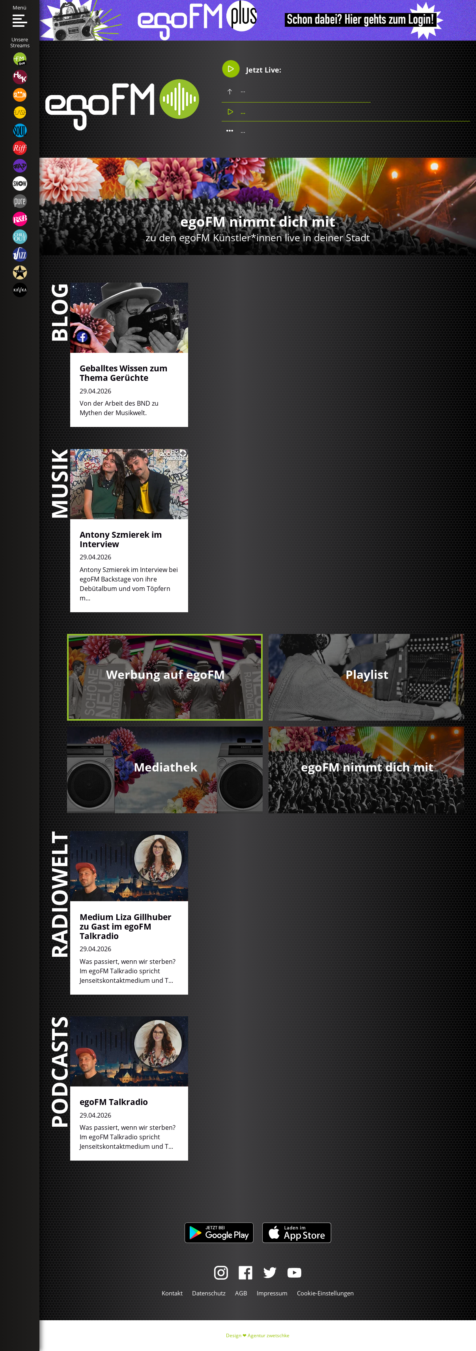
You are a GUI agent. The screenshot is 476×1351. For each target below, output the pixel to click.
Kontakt (172, 1293)
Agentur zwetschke (268, 1335)
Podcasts (59, 1072)
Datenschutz (209, 1293)
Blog (59, 313)
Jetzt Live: (251, 69)
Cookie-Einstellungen (325, 1293)
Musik (59, 484)
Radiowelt (59, 895)
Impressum (272, 1293)
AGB (241, 1293)
